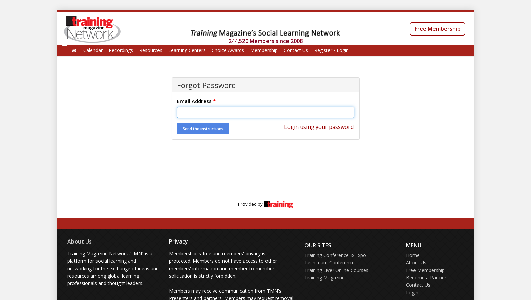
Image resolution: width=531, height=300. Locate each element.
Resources (150, 50)
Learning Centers (187, 50)
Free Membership (438, 28)
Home (413, 255)
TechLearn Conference (329, 262)
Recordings (121, 50)
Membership (264, 50)
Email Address (196, 101)
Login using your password (319, 127)
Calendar (93, 50)
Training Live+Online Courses (336, 270)
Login (412, 292)
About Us (79, 241)
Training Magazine (324, 277)
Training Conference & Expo (335, 255)
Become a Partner (426, 277)
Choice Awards (228, 50)
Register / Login (331, 50)
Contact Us (296, 50)
